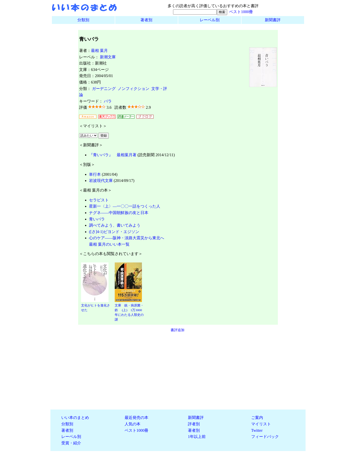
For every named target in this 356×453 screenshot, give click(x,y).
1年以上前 (197, 436)
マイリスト (261, 424)
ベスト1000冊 (241, 12)
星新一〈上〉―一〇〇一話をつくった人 (124, 206)
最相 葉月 (99, 50)
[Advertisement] (178, 371)
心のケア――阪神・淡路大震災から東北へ (126, 238)
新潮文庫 (108, 57)
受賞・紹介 (71, 443)
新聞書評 (273, 20)
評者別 (194, 424)
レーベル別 (210, 20)
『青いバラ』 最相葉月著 (112, 155)
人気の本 (132, 424)
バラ (108, 101)
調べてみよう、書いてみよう (114, 225)
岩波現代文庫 (101, 180)
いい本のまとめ (75, 417)
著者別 (146, 20)
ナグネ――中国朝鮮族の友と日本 (118, 213)
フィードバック (265, 436)
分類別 (83, 20)
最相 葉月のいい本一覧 (109, 244)
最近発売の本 (136, 417)
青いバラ (97, 219)
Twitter (257, 430)
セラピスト (99, 200)
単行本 (95, 174)
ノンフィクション (133, 88)
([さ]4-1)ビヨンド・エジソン (114, 232)
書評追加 (177, 330)
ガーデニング (104, 88)
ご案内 (257, 417)
